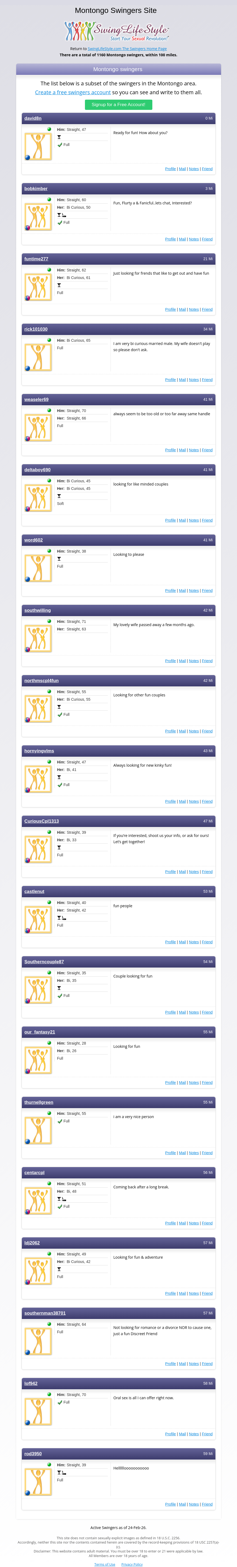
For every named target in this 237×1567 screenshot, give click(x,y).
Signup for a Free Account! (118, 104)
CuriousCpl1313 (42, 820)
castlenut (34, 891)
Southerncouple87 (44, 961)
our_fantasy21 (40, 1031)
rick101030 (36, 328)
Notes (194, 168)
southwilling (38, 610)
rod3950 (33, 1453)
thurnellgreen (39, 1102)
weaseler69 (37, 399)
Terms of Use (104, 1564)
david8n (33, 118)
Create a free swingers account (73, 92)
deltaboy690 (38, 469)
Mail (182, 168)
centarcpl (35, 1172)
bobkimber (36, 188)
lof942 (31, 1383)
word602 (34, 539)
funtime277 (37, 258)
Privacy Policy (132, 1564)
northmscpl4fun (42, 680)
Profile (170, 168)
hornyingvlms (39, 750)
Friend (207, 168)
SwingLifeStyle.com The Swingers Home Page (127, 48)
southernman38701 (45, 1312)
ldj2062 (32, 1242)
